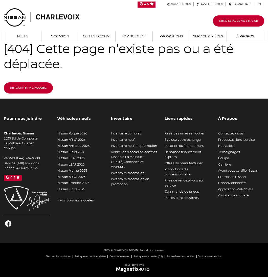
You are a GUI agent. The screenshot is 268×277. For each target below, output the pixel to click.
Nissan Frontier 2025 (73, 183)
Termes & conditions (58, 256)
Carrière (224, 165)
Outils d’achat (97, 36)
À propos (245, 36)
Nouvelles (226, 146)
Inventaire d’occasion (127, 173)
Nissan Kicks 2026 (71, 152)
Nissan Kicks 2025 (71, 189)
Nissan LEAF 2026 (71, 158)
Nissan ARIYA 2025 (71, 177)
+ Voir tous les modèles (75, 200)
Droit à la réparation (210, 256)
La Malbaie (239, 4)
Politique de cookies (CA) (148, 256)
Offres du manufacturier (184, 163)
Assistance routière (233, 195)
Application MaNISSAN (235, 189)
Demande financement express (183, 154)
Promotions (171, 36)
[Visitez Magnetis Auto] (134, 269)
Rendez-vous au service (238, 21)
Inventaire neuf (123, 140)
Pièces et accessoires (182, 198)
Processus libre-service (236, 140)
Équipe (223, 158)
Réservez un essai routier (185, 133)
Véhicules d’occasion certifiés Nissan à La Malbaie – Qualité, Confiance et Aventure (134, 159)
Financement (134, 36)
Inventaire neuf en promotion (134, 146)
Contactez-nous (231, 133)
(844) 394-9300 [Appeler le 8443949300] (28, 158)
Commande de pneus (182, 192)
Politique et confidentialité (90, 256)
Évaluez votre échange (183, 140)
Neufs (22, 36)
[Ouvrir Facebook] (8, 223)
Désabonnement (119, 256)
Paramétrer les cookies (181, 256)
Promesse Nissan (232, 177)
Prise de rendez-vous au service (184, 183)
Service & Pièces (208, 36)
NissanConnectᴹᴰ (232, 183)
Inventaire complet (126, 133)
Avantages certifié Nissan (238, 171)
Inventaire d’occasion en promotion (130, 181)
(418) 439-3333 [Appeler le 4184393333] (28, 163)
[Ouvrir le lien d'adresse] (21, 143)
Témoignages (229, 152)
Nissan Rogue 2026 (72, 133)
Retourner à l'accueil (28, 88)
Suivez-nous (179, 4)
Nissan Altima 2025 (72, 171)
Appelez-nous (210, 4)
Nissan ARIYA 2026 (71, 140)
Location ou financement (184, 146)
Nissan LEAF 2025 (70, 165)
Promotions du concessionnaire (178, 171)
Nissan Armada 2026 (73, 146)
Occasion (60, 36)
